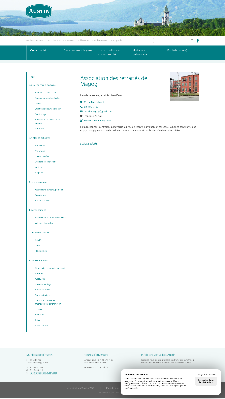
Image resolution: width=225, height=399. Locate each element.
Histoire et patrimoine (140, 52)
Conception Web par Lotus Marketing (112, 392)
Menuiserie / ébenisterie (46, 161)
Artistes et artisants (39, 138)
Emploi (38, 103)
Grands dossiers (99, 40)
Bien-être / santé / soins (46, 92)
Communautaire (38, 182)
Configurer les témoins (206, 374)
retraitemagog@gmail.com (96, 111)
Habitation (39, 314)
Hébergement (41, 250)
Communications (42, 295)
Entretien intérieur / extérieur (48, 108)
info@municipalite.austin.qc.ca (43, 372)
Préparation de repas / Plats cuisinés (47, 121)
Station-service (41, 325)
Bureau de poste (42, 289)
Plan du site (112, 387)
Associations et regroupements (49, 189)
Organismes (40, 195)
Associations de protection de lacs (50, 217)
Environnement (37, 210)
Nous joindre (117, 40)
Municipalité (38, 50)
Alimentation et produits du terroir (50, 268)
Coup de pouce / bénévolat (47, 98)
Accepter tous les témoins (206, 381)
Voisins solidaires (43, 200)
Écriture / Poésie (42, 156)
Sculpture (39, 172)
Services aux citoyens (78, 50)
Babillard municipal (34, 40)
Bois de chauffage (43, 284)
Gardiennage (40, 114)
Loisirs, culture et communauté (109, 52)
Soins (37, 320)
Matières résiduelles (44, 223)
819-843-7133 (89, 106)
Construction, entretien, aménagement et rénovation (48, 302)
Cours (37, 245)
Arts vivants (40, 151)
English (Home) (177, 50)
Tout (31, 77)
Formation (39, 309)
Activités (38, 240)
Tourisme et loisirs (39, 232)
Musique (38, 167)
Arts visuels (40, 145)
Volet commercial (38, 260)
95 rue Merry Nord (92, 102)
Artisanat (39, 273)
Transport (39, 128)
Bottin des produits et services (60, 40)
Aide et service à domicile (42, 85)
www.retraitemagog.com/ (95, 120)
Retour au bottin (88, 143)
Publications (83, 40)
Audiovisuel (40, 278)
